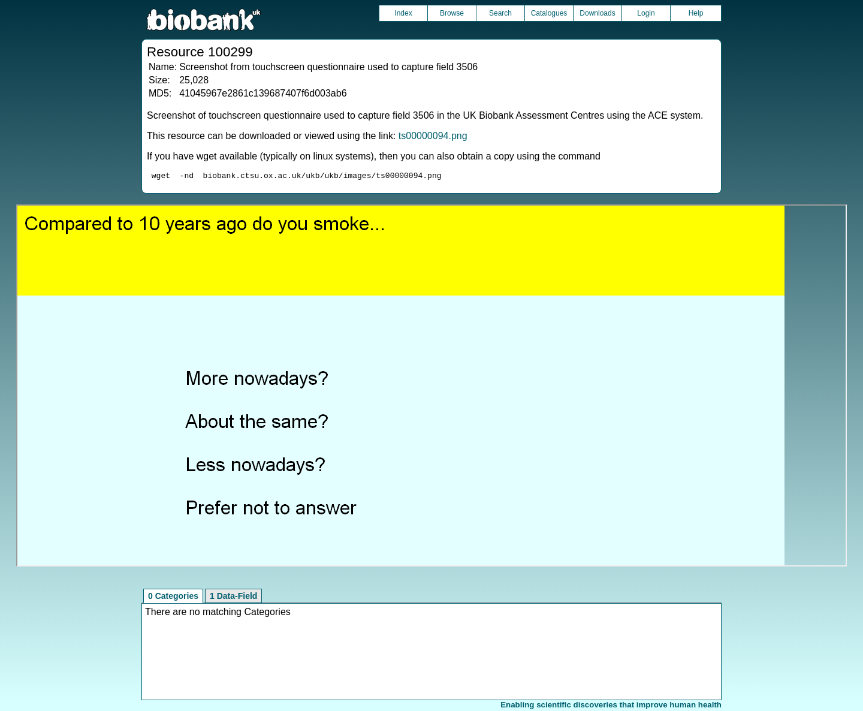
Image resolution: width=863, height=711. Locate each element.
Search (500, 13)
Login (645, 13)
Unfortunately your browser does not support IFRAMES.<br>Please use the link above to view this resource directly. (431, 387)
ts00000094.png (433, 136)
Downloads (597, 13)
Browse (452, 13)
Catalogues (549, 13)
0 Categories (173, 597)
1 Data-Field (233, 597)
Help (696, 13)
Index (403, 13)
